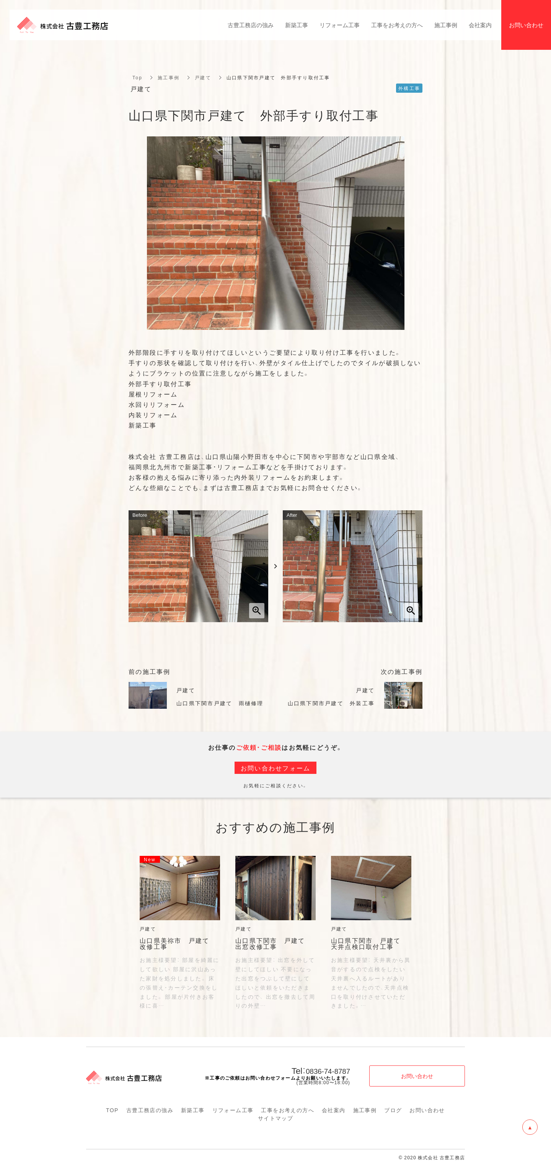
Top (137, 77)
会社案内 (334, 1110)
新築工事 (193, 1110)
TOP (112, 1110)
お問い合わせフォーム (276, 767)
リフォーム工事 (233, 1110)
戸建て (203, 77)
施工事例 (168, 77)
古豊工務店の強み (149, 1110)
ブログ (393, 1110)
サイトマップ (275, 1118)
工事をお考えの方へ (287, 1110)
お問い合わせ (427, 1110)
